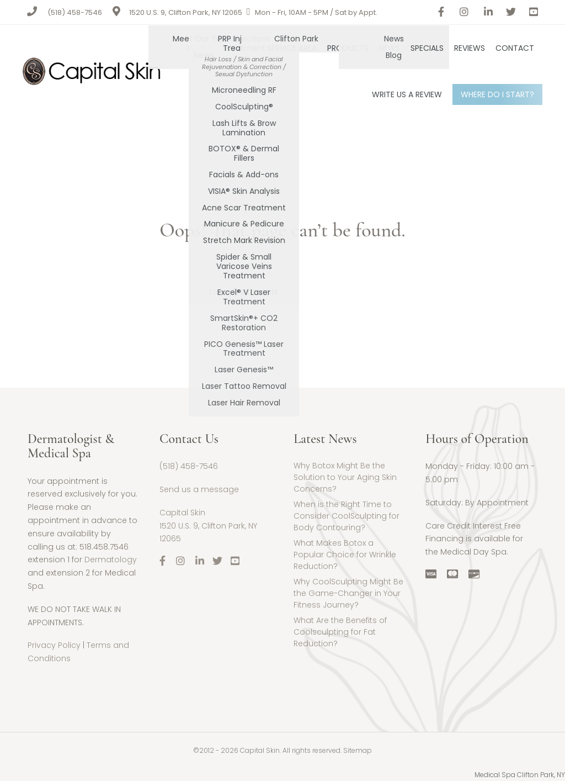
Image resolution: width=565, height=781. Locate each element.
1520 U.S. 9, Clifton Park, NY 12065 (185, 12)
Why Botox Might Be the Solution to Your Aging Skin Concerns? (345, 477)
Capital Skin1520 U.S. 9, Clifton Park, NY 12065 (208, 526)
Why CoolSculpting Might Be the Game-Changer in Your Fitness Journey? (348, 593)
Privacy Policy (54, 645)
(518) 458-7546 (74, 12)
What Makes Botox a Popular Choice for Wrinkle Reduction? (345, 554)
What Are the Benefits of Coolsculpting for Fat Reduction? (340, 632)
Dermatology (110, 559)
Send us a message (199, 489)
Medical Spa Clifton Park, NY (520, 774)
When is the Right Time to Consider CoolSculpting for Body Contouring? (346, 516)
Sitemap (357, 750)
